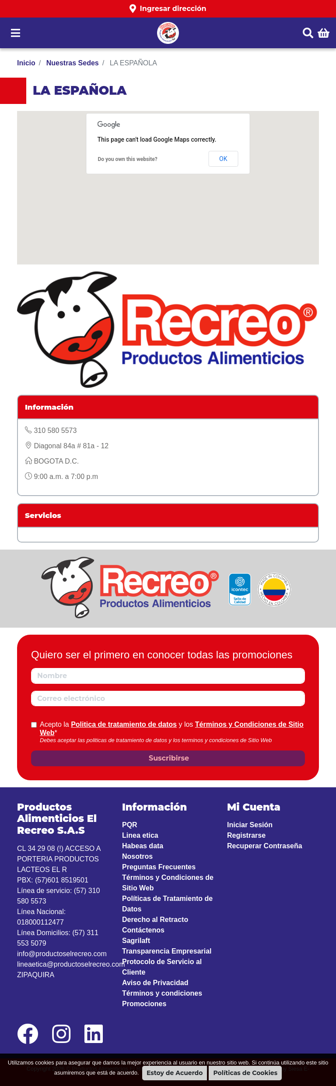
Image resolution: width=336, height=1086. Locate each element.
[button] (168, 9)
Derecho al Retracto (155, 919)
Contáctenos (143, 930)
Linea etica (140, 835)
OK (223, 158)
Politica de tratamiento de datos (124, 724)
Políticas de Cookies (245, 1073)
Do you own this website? (128, 159)
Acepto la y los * (172, 728)
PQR (129, 825)
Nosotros (137, 856)
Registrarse (246, 835)
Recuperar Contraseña (264, 846)
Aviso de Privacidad (155, 982)
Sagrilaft (136, 940)
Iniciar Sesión (250, 825)
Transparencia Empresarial (167, 951)
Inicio (26, 63)
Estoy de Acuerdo (175, 1073)
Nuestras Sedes (71, 63)
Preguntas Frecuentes (159, 867)
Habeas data (142, 846)
